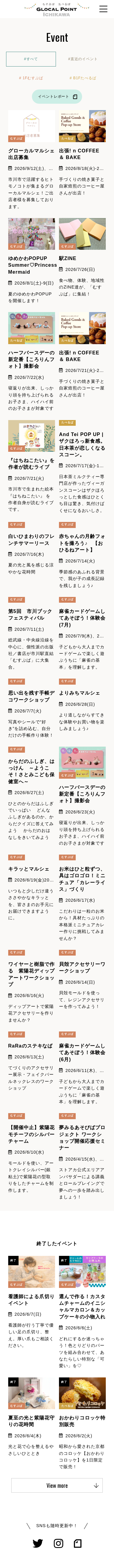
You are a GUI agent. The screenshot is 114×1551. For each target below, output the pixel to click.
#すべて (31, 59)
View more (73, 1485)
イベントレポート (59, 97)
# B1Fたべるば (83, 78)
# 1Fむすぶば (31, 78)
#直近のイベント (83, 59)
